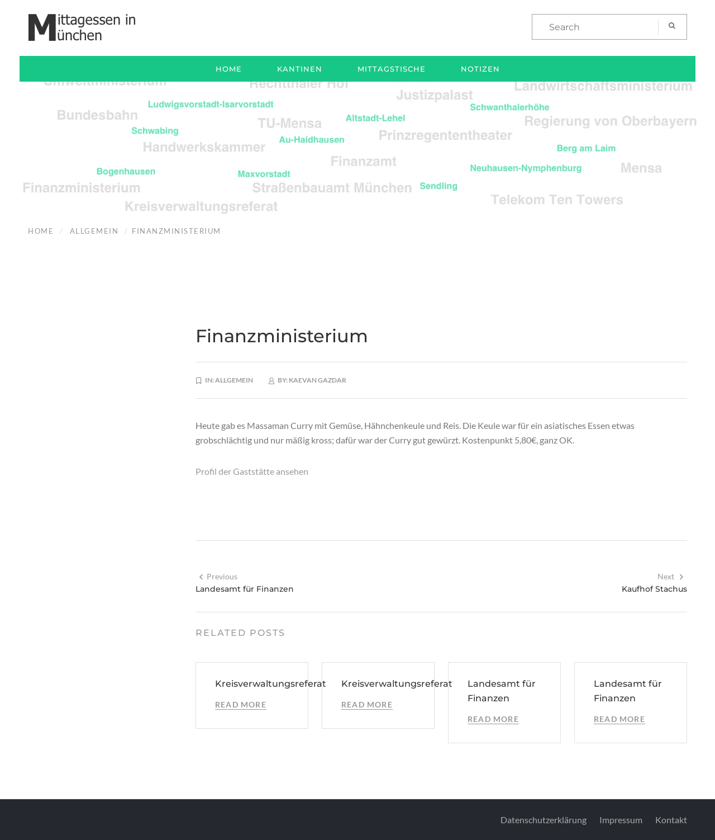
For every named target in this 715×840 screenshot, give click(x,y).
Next (670, 576)
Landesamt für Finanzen (245, 589)
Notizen (480, 68)
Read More (240, 704)
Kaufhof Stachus (654, 589)
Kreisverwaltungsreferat (270, 683)
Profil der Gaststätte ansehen (252, 471)
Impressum (620, 819)
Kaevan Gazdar (317, 380)
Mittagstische (392, 68)
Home (229, 68)
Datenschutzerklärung (543, 819)
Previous (217, 576)
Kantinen (299, 68)
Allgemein (94, 230)
